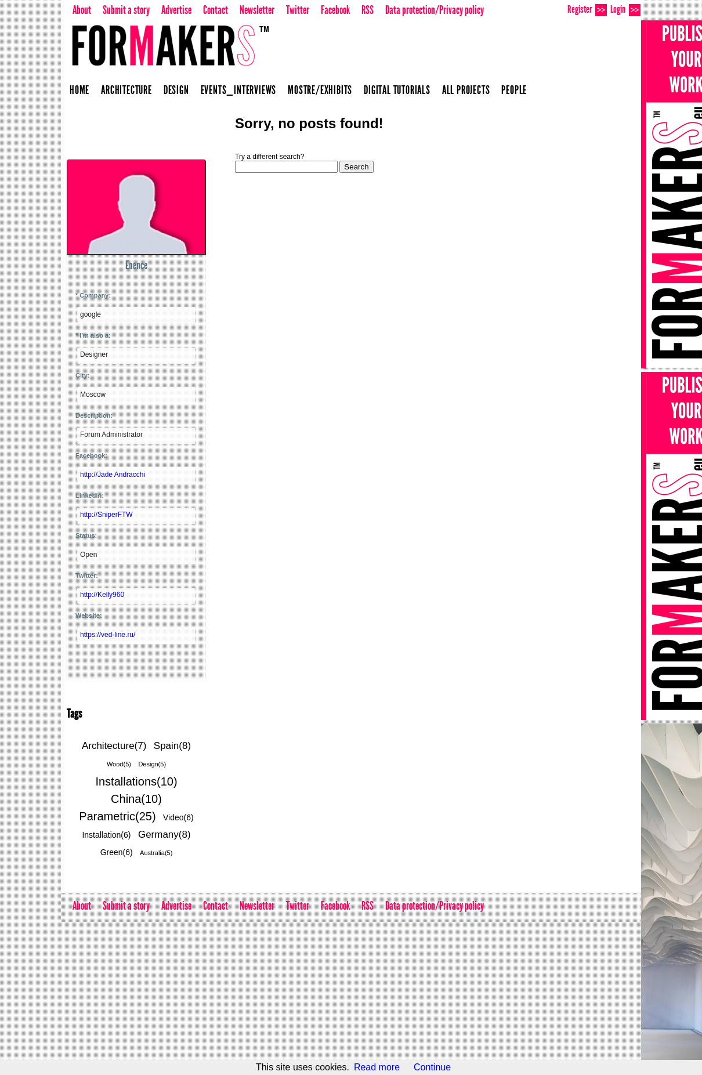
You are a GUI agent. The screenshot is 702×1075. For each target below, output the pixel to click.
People (514, 90)
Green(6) (116, 852)
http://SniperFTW (106, 515)
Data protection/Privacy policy (434, 10)
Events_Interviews (239, 90)
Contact (215, 10)
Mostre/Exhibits (320, 90)
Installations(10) (136, 781)
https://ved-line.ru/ (107, 635)
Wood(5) (119, 764)
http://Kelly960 (102, 595)
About (82, 10)
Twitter (297, 10)
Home (79, 90)
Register (587, 9)
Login (625, 9)
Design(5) (152, 764)
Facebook (335, 10)
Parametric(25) (117, 816)
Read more (377, 1067)
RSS (367, 10)
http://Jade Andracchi (112, 474)
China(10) (136, 798)
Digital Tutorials (397, 90)
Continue (432, 1067)
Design (176, 90)
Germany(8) (164, 834)
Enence (136, 265)
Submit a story (126, 10)
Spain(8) (172, 745)
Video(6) (178, 817)
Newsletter (257, 10)
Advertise (176, 10)
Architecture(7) (114, 745)
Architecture (126, 90)
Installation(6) (106, 834)
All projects (466, 90)
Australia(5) (156, 852)
